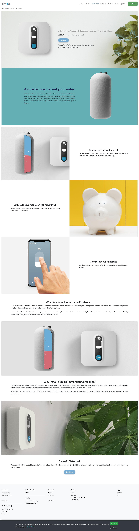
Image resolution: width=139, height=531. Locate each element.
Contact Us (51, 500)
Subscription (4, 511)
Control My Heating (7, 509)
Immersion (95, 4)
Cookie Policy (31, 527)
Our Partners (74, 499)
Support (122, 4)
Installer (103, 4)
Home (81, 4)
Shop (133, 3)
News (72, 492)
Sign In (3, 514)
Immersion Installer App (31, 501)
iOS (118, 495)
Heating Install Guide (30, 503)
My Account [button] (112, 4)
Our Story (74, 495)
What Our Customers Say (78, 497)
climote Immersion (6, 495)
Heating (87, 4)
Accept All (114, 523)
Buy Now (63, 40)
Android (120, 492)
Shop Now (4, 500)
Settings (113, 527)
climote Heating (5, 492)
